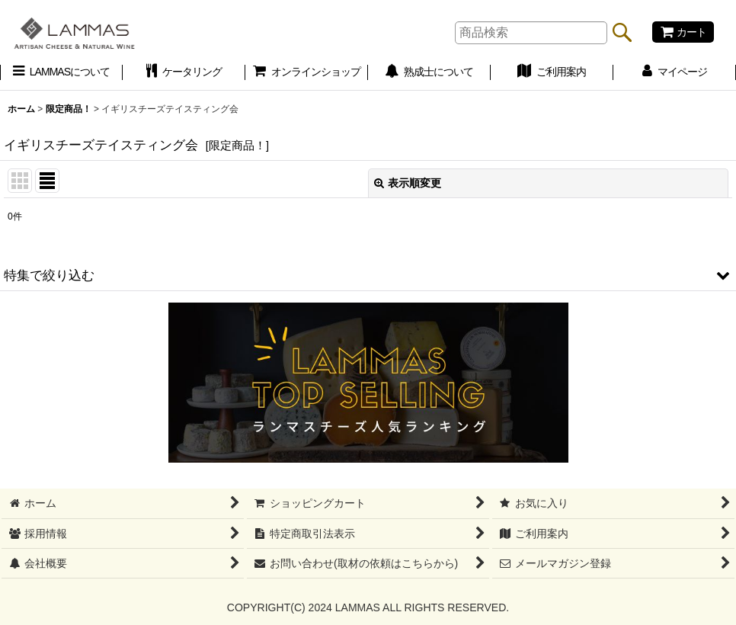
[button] (368, 275)
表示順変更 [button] (407, 183)
